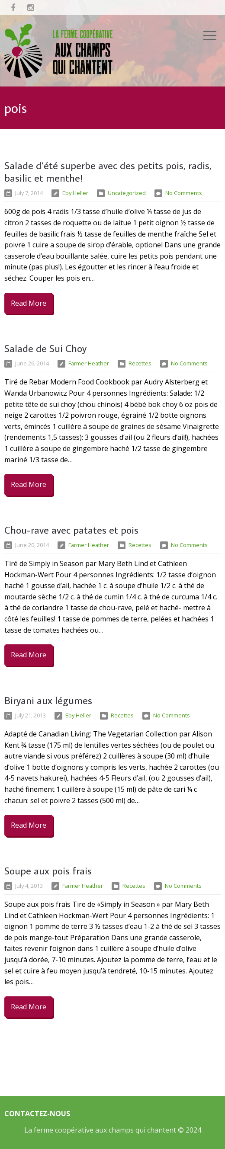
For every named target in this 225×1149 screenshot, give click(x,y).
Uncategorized (127, 193)
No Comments (183, 193)
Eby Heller (75, 193)
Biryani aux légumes (48, 700)
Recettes (140, 363)
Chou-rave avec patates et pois (71, 529)
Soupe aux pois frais (48, 870)
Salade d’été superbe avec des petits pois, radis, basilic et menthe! (108, 171)
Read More (28, 303)
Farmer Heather (88, 363)
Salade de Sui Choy (45, 348)
